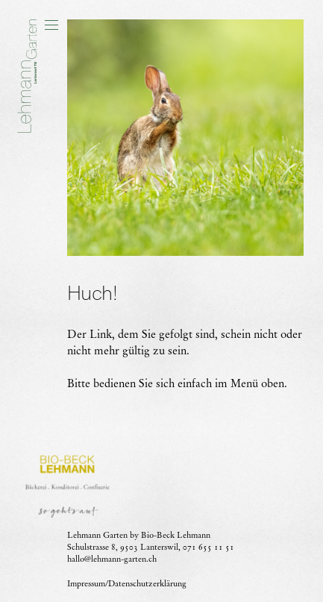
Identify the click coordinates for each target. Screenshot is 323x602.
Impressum (86, 583)
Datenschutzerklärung (147, 583)
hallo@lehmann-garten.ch (112, 559)
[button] (51, 25)
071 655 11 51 (208, 547)
